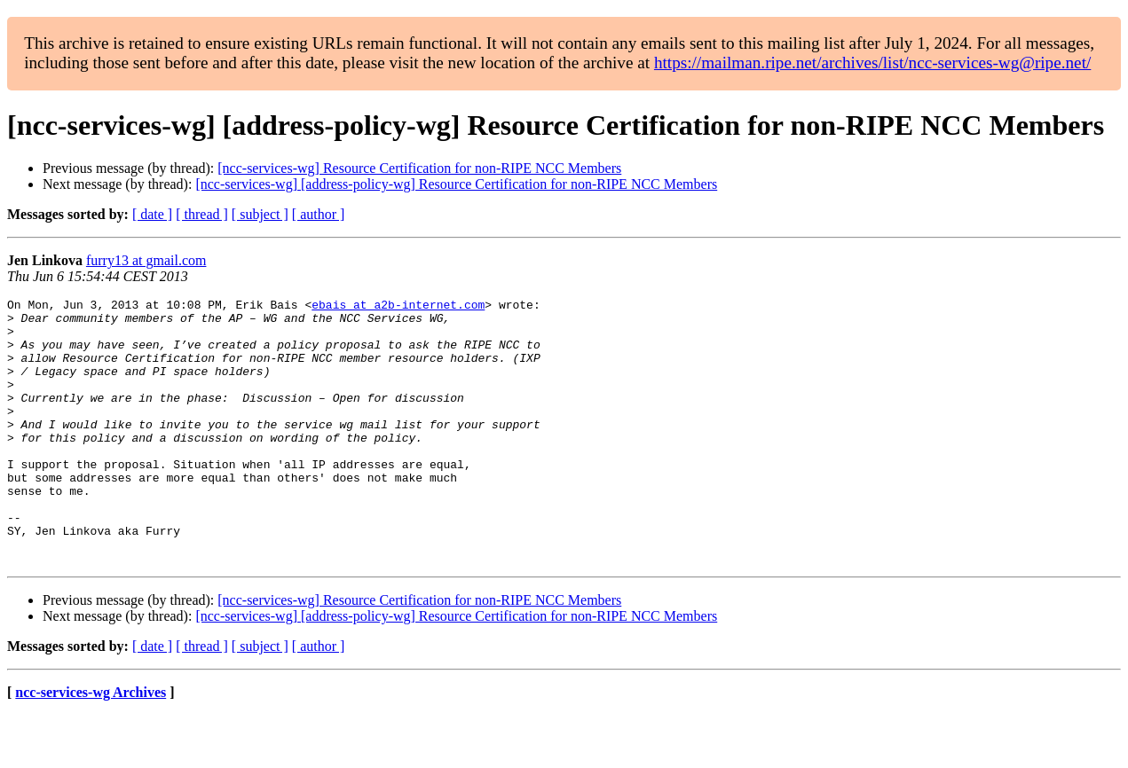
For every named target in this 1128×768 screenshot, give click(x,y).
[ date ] (152, 214)
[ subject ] (260, 214)
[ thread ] (202, 214)
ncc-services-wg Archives (90, 745)
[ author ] (318, 214)
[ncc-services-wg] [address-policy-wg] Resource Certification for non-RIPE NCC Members (456, 184)
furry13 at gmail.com (146, 260)
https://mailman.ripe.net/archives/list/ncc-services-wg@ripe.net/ (872, 62)
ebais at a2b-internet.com (398, 307)
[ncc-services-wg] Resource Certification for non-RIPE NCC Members (419, 168)
